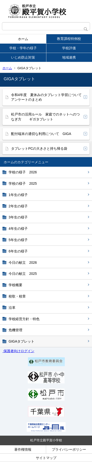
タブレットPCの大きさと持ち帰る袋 (39, 148)
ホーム (23, 39)
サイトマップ (46, 458)
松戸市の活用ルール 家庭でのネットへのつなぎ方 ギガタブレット (45, 116)
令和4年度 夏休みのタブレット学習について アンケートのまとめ (46, 97)
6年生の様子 (18, 251)
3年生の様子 (18, 217)
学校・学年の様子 (23, 48)
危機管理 (15, 330)
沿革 (12, 308)
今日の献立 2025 (23, 274)
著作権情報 (22, 449)
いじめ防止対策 (23, 57)
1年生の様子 (18, 195)
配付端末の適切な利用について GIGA (41, 134)
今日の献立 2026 (23, 262)
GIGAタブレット (21, 341)
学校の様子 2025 (23, 183)
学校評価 (69, 48)
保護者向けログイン (18, 351)
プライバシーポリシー (69, 449)
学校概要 (15, 285)
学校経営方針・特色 (24, 319)
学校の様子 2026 (23, 172)
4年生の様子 (18, 229)
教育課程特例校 (69, 39)
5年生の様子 (18, 240)
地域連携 (69, 57)
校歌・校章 (17, 296)
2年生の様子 (18, 206)
